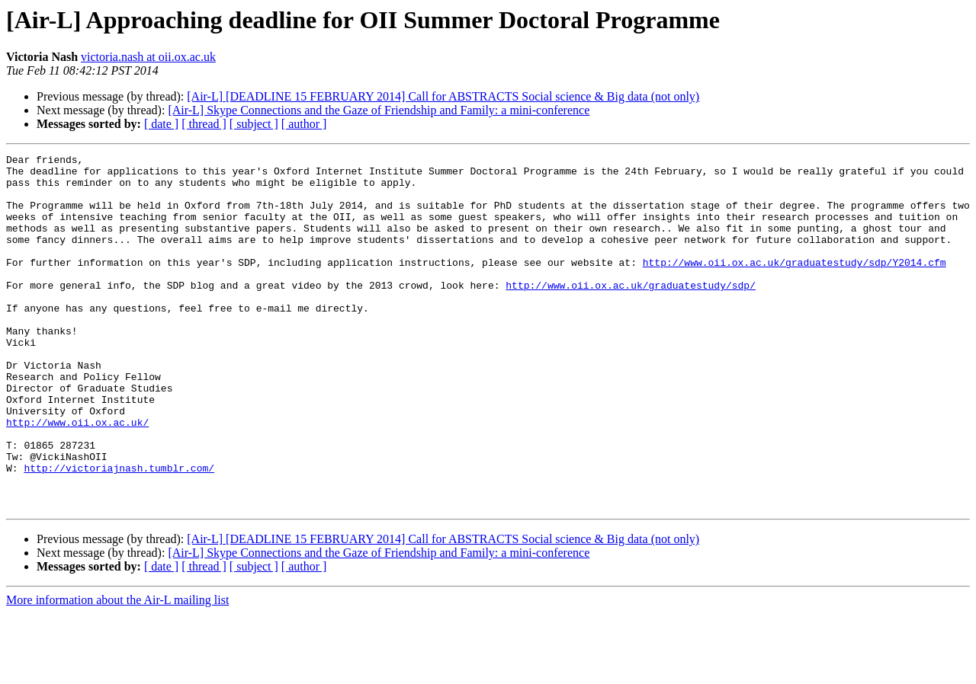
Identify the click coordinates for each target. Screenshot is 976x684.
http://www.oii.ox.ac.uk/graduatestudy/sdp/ (631, 312)
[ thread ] (203, 123)
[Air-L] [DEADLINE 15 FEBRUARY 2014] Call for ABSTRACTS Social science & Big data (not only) (443, 96)
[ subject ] (254, 123)
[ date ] (161, 123)
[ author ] (304, 123)
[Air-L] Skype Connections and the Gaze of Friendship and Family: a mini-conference (378, 110)
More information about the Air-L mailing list (117, 670)
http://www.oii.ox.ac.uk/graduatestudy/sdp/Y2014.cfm (794, 285)
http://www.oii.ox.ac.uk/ (77, 477)
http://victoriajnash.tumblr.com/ (119, 532)
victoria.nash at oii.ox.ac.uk (148, 56)
